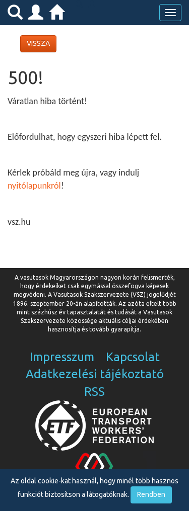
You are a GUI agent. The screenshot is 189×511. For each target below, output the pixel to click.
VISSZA (38, 43)
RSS (94, 391)
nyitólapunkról (34, 185)
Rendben (151, 494)
